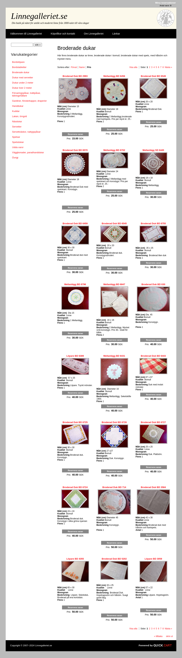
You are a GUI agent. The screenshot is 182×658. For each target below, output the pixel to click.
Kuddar (16, 111)
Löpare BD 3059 (153, 558)
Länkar (116, 33)
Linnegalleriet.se (39, 16)
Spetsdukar (18, 142)
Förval (74, 67)
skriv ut (169, 636)
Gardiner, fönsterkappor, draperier (29, 100)
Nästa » (168, 67)
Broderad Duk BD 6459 (75, 223)
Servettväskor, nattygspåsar (26, 131)
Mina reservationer (165, 2)
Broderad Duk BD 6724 (75, 487)
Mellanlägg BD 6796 (75, 284)
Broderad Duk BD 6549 (153, 76)
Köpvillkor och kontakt (63, 33)
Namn (82, 67)
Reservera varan (75, 134)
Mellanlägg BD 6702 (114, 150)
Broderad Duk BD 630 (153, 284)
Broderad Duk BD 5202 (114, 558)
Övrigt (15, 157)
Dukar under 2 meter (22, 82)
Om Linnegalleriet (93, 33)
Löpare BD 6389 (75, 356)
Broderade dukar (20, 72)
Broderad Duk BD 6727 (153, 422)
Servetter (17, 126)
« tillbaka (158, 636)
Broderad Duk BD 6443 (153, 356)
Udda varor (17, 147)
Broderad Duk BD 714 (114, 487)
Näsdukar (17, 121)
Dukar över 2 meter (22, 87)
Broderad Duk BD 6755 (153, 223)
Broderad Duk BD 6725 (75, 422)
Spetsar (16, 137)
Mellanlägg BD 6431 (114, 356)
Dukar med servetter (22, 77)
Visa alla (133, 67)
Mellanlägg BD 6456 (114, 76)
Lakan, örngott (19, 116)
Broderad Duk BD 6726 (114, 422)
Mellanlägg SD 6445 (153, 150)
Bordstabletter (19, 67)
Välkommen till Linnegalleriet (26, 33)
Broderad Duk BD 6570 (75, 150)
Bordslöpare (18, 62)
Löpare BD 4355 (75, 558)
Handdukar (17, 106)
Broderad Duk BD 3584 (153, 487)
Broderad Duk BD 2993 (75, 76)
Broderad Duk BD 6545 (114, 223)
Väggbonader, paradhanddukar (28, 152)
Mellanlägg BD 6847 (114, 284)
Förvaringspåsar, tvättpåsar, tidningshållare (26, 94)
